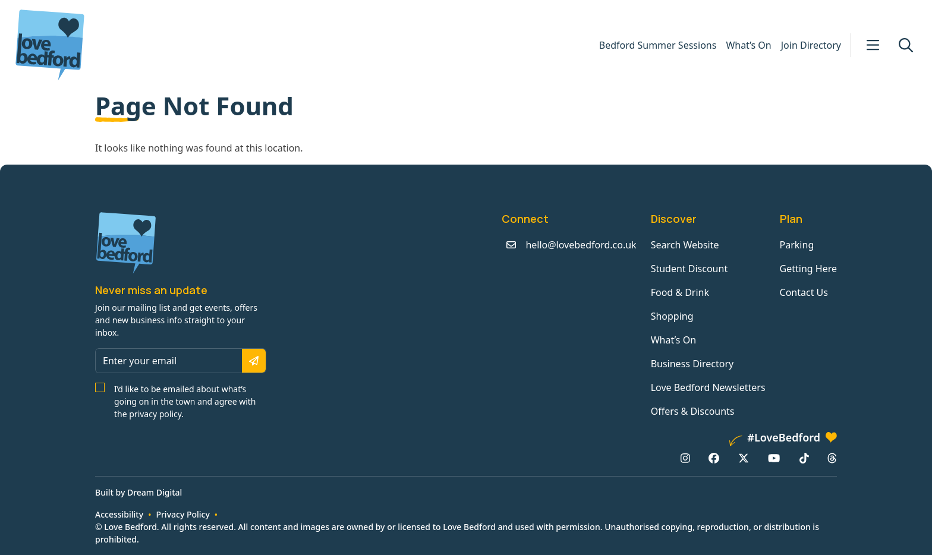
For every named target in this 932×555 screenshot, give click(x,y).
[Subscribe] (254, 361)
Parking (797, 244)
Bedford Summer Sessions (658, 45)
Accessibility (119, 514)
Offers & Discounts (693, 411)
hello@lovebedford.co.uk (580, 244)
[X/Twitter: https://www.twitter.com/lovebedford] (743, 458)
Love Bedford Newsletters (708, 387)
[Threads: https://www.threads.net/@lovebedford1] (832, 458)
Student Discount (689, 268)
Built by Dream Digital (138, 492)
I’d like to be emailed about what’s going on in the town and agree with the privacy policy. (185, 401)
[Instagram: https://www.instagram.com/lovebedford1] (685, 458)
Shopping (672, 316)
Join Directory (811, 45)
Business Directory (692, 363)
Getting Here (808, 268)
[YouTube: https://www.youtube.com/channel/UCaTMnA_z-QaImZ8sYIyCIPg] (774, 458)
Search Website (685, 244)
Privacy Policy (182, 514)
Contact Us (804, 292)
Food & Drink (680, 292)
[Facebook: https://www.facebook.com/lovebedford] (714, 458)
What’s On (748, 45)
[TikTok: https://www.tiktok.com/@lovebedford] (804, 458)
